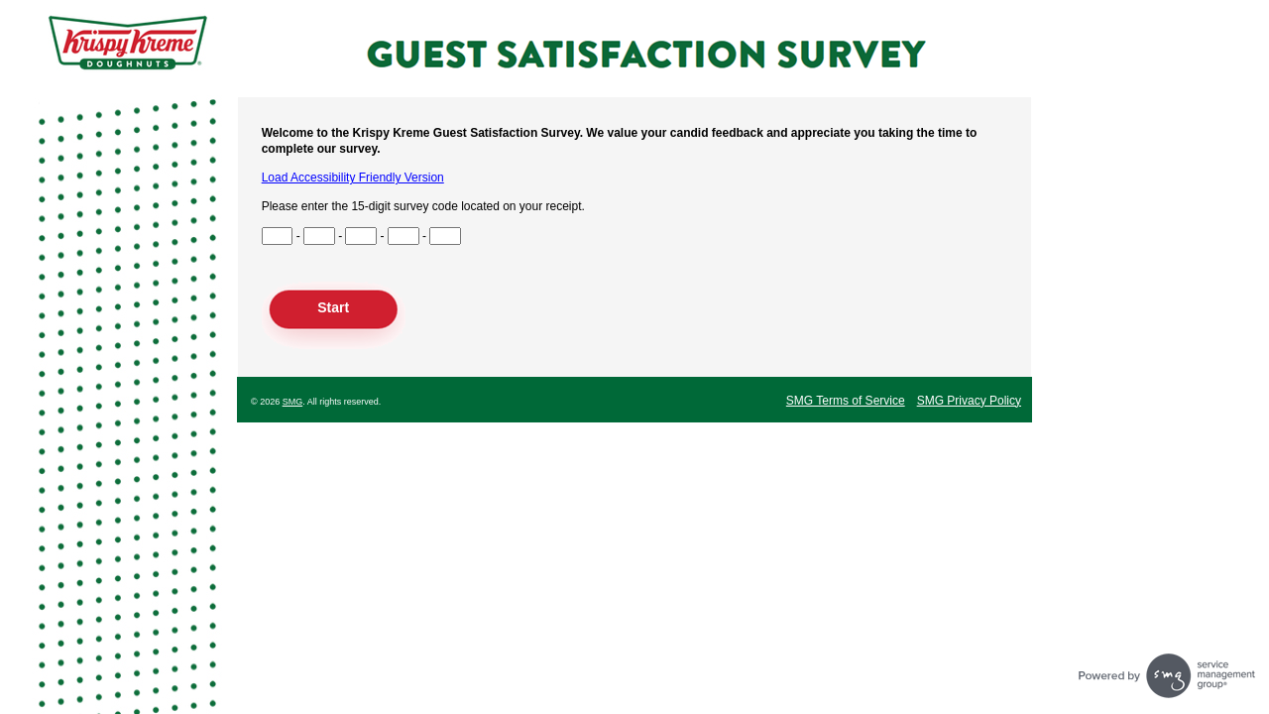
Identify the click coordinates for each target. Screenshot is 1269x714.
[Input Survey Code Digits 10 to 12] (403, 236)
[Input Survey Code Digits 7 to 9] (361, 236)
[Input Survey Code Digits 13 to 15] (445, 236)
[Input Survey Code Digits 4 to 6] (319, 236)
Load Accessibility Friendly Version (353, 177)
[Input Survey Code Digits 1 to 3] (277, 236)
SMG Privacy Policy (969, 401)
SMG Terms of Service (845, 401)
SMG (293, 402)
